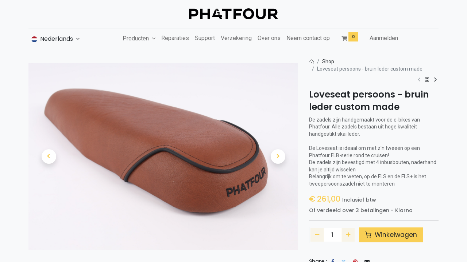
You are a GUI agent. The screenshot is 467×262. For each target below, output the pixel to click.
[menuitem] (175, 38)
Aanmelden (384, 38)
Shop (328, 61)
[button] (48, 156)
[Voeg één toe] (348, 234)
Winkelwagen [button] (391, 234)
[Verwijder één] (317, 234)
